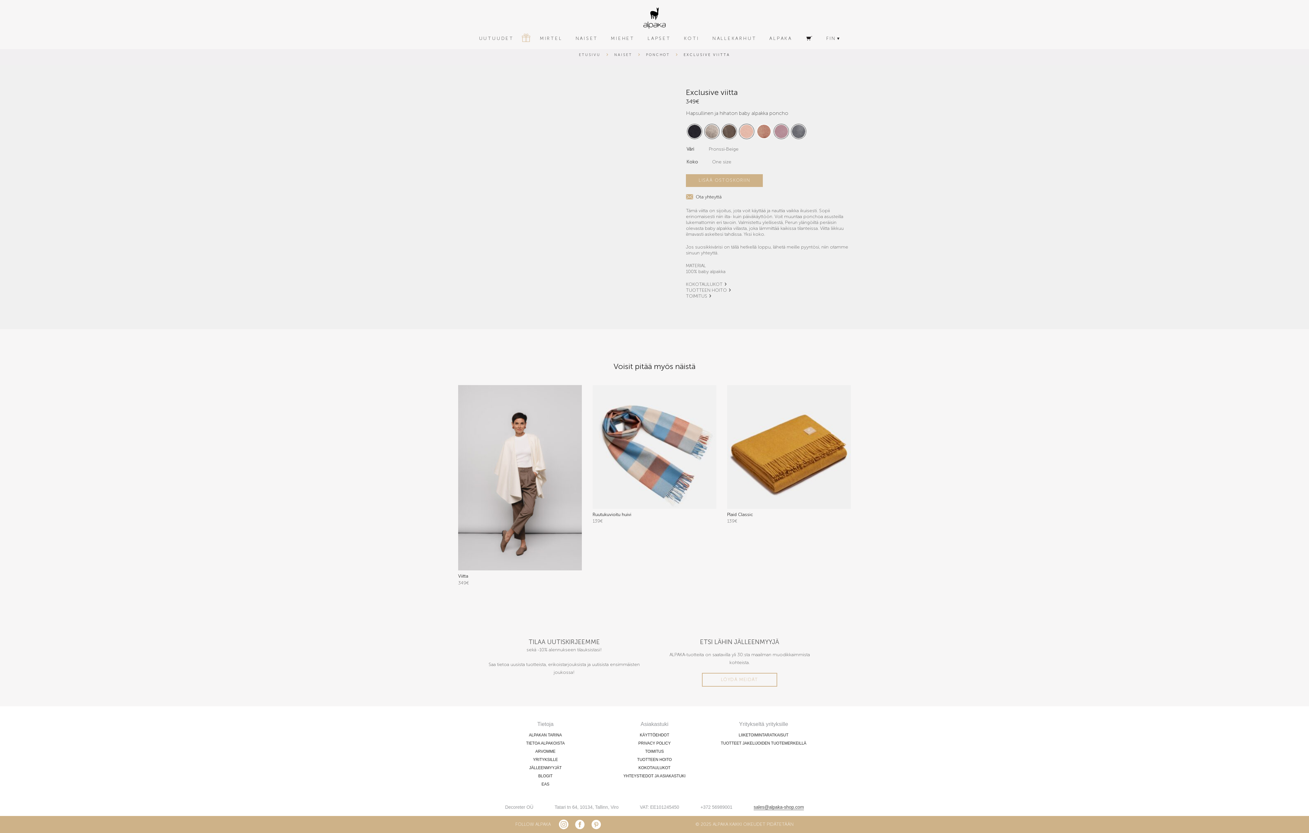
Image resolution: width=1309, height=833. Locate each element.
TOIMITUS (696, 296)
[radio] (694, 131)
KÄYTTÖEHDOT (654, 735)
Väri (690, 149)
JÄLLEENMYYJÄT (545, 768)
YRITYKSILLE (545, 759)
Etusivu (590, 55)
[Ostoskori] (809, 38)
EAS (545, 784)
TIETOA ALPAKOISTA (545, 743)
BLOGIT (545, 776)
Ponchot (658, 55)
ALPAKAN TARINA (545, 735)
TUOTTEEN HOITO (706, 290)
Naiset (623, 55)
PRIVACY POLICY (654, 743)
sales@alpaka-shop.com (779, 807)
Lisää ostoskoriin (724, 180)
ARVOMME (545, 751)
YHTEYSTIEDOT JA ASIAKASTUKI (654, 776)
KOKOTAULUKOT (704, 284)
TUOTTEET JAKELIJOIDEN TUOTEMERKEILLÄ (764, 743)
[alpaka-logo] (654, 18)
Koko (692, 162)
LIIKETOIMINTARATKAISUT (763, 735)
